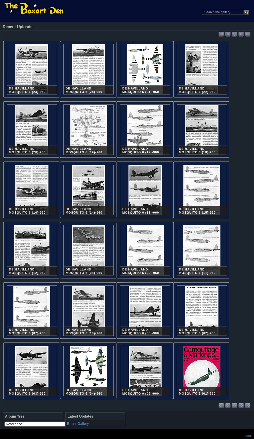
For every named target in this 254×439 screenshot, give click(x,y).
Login (249, 436)
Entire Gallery (78, 424)
